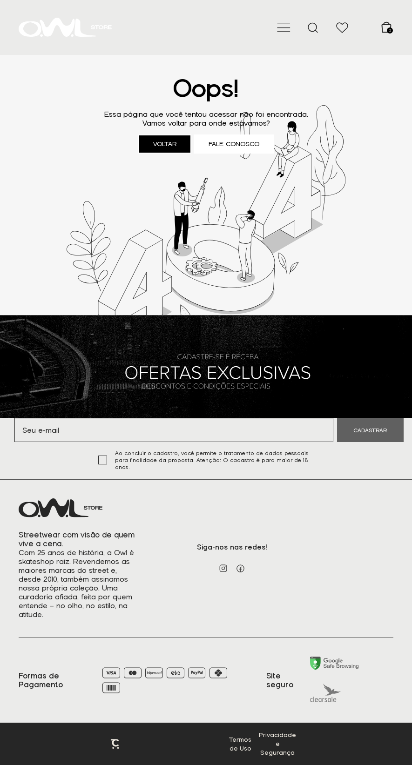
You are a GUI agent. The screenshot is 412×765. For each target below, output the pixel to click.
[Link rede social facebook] (240, 568)
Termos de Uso (240, 744)
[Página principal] (65, 27)
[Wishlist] (342, 27)
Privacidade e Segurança (277, 743)
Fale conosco (234, 144)
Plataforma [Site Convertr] (115, 744)
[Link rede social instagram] (223, 568)
